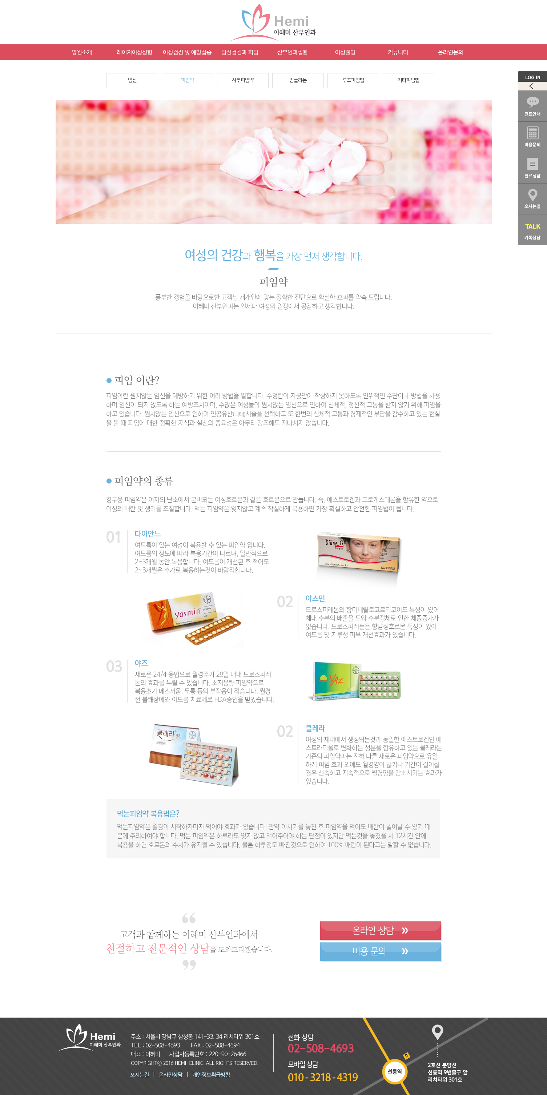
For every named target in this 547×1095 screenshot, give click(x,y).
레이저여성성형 (134, 52)
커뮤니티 (398, 52)
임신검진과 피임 (239, 52)
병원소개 (82, 52)
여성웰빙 (345, 52)
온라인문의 (450, 52)
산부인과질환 (292, 52)
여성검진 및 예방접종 (187, 52)
